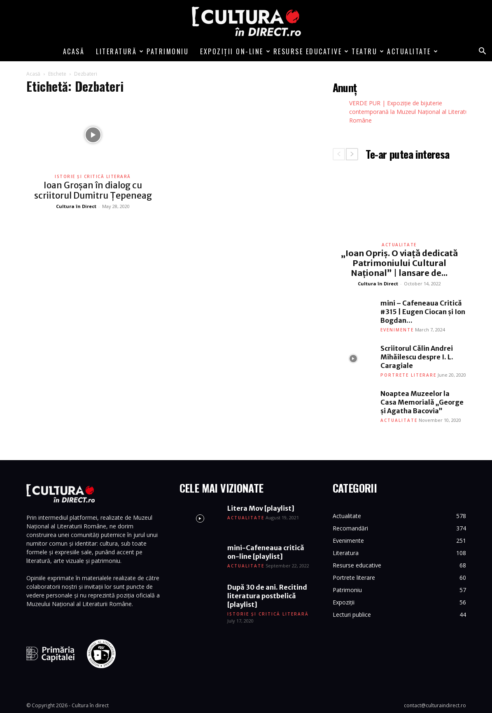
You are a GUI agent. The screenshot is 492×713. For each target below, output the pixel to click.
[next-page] (352, 154)
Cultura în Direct (76, 206)
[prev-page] (339, 154)
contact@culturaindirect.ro (435, 705)
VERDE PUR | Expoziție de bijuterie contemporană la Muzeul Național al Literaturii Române (411, 111)
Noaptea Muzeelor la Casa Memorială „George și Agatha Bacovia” (422, 402)
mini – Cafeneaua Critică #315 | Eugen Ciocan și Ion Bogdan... (422, 311)
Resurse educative (309, 51)
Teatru (366, 51)
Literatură (118, 51)
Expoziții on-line (234, 51)
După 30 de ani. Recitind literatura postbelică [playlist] (267, 596)
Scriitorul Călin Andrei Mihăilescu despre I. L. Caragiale (416, 357)
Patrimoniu (168, 51)
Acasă (74, 51)
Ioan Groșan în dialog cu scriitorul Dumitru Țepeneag (93, 190)
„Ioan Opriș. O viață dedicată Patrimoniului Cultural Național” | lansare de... (399, 263)
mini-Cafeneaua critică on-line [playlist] (265, 552)
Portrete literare (408, 375)
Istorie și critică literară (93, 176)
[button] (482, 52)
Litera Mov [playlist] (260, 508)
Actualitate (411, 51)
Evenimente (397, 330)
